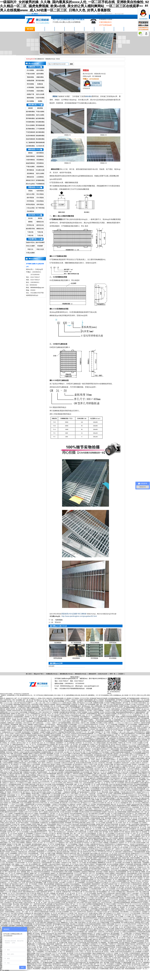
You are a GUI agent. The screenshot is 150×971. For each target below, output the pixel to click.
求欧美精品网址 (129, 855)
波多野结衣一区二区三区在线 (9, 833)
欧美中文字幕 (102, 707)
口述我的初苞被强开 (135, 953)
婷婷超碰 (101, 845)
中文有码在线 (135, 849)
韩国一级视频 (116, 716)
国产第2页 (73, 968)
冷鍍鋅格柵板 (40, 98)
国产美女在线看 (19, 746)
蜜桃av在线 (4, 807)
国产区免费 (89, 858)
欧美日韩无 (130, 784)
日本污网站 (99, 819)
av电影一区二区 (61, 720)
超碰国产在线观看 (45, 732)
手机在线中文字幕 (83, 795)
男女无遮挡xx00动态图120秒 (30, 821)
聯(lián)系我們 (108, 13)
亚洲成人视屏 (66, 859)
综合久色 (37, 928)
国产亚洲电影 (42, 905)
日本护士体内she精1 (73, 824)
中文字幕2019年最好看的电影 (25, 887)
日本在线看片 (72, 827)
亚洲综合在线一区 (31, 922)
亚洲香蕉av (21, 726)
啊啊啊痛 (25, 753)
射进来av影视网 (141, 842)
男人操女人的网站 (64, 746)
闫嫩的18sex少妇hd (67, 932)
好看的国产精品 (66, 892)
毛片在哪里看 (84, 867)
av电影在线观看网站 (19, 740)
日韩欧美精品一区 (82, 899)
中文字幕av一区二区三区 (125, 904)
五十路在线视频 (85, 895)
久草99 (139, 924)
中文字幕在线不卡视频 (23, 707)
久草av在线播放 (121, 939)
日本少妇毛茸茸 (59, 752)
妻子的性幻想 (4, 786)
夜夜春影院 (30, 709)
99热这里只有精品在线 (69, 853)
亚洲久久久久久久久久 (44, 783)
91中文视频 (91, 819)
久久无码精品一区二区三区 (64, 855)
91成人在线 (27, 948)
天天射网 (10, 747)
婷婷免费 (73, 841)
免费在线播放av (115, 709)
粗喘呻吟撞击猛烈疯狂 (133, 812)
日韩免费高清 (93, 727)
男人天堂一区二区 (35, 819)
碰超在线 (95, 939)
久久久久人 (138, 939)
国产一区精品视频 (55, 781)
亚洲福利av (13, 707)
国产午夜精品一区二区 (141, 755)
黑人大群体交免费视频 (6, 763)
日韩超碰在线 (20, 925)
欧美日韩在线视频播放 (126, 750)
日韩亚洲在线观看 (117, 786)
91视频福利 (91, 740)
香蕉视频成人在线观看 (12, 767)
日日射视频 (114, 733)
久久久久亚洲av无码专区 (57, 756)
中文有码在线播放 (56, 793)
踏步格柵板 (30, 101)
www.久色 (41, 809)
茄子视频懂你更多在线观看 (56, 822)
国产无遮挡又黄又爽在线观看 (29, 826)
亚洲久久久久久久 (127, 715)
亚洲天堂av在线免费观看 (132, 783)
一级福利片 (52, 775)
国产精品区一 (59, 792)
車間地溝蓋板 (30, 204)
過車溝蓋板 (40, 204)
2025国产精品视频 (115, 962)
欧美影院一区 (42, 786)
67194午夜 (37, 861)
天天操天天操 (125, 772)
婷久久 (32, 749)
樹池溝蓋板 (40, 201)
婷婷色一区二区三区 (110, 810)
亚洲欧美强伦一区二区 (139, 715)
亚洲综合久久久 (126, 744)
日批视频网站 (116, 750)
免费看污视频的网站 (57, 841)
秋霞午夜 (59, 892)
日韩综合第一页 (34, 818)
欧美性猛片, (65, 955)
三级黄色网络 (94, 909)
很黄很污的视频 (145, 723)
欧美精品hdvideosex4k (142, 707)
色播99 (40, 716)
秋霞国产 (96, 919)
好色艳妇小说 (79, 941)
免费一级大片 (36, 766)
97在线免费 (57, 763)
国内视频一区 (37, 839)
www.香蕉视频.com (29, 710)
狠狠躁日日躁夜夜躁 (100, 839)
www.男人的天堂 (56, 718)
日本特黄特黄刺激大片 (84, 775)
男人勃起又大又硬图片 (63, 700)
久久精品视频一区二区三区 (130, 779)
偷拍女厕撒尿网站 (60, 766)
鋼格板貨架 (30, 177)
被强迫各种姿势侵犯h (22, 781)
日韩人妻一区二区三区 (113, 803)
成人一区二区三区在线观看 (51, 729)
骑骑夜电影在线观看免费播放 (105, 721)
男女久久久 (11, 855)
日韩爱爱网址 (86, 944)
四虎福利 (8, 824)
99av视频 (93, 766)
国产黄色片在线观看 (84, 818)
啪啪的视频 (63, 729)
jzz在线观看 (107, 815)
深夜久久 (40, 773)
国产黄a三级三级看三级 (67, 789)
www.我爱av (46, 919)
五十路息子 (35, 759)
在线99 (75, 798)
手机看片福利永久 (143, 773)
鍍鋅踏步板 (40, 225)
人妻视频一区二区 (7, 898)
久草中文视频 (50, 770)
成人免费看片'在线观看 (79, 881)
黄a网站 (103, 747)
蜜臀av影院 (123, 749)
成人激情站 (62, 839)
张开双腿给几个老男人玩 (123, 700)
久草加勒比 (67, 841)
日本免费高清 (117, 763)
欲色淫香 (45, 833)
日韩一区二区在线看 (56, 706)
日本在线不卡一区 (81, 732)
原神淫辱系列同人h (139, 732)
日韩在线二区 (92, 721)
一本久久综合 (92, 890)
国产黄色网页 (10, 862)
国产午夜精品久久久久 (38, 835)
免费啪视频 (20, 787)
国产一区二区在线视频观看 (96, 730)
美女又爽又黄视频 (112, 743)
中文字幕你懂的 (111, 887)
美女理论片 (54, 732)
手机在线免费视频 (22, 801)
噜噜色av (123, 819)
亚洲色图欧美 (133, 829)
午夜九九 (105, 893)
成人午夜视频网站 (27, 885)
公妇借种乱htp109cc (101, 861)
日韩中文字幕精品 (32, 763)
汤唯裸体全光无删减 (57, 740)
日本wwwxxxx (73, 775)
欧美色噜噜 (74, 939)
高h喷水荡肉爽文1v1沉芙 (50, 958)
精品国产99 (102, 729)
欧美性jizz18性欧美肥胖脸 (84, 741)
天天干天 (55, 953)
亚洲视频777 (113, 798)
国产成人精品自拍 (116, 744)
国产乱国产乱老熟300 (81, 847)
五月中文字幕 (133, 847)
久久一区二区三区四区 (35, 942)
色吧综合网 (13, 870)
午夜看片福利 (128, 753)
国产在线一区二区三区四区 (130, 703)
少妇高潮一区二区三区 (77, 829)
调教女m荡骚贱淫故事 (98, 953)
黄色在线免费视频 (49, 884)
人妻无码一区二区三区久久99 (68, 709)
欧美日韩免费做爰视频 (50, 773)
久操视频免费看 (58, 741)
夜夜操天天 (77, 898)
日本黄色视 (31, 964)
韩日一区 (120, 776)
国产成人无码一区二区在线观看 (28, 767)
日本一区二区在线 (15, 721)
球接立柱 (30, 249)
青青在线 (11, 746)
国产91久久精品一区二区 (24, 743)
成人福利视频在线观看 (93, 962)
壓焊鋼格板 (30, 170)
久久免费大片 (86, 938)
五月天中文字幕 (84, 698)
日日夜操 (101, 724)
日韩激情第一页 (10, 845)
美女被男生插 (123, 826)
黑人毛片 (99, 890)
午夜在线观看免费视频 (135, 870)
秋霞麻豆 (100, 826)
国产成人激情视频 (47, 904)
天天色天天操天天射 (132, 721)
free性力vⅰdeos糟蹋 (31, 895)
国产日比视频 (82, 746)
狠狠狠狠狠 (28, 836)
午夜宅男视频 (24, 847)
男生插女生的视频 (30, 750)
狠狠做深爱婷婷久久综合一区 (15, 796)
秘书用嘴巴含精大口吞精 (68, 941)
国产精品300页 (130, 961)
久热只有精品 (23, 718)
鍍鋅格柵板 (40, 70)
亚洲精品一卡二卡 (44, 756)
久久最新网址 (118, 964)
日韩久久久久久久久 (46, 710)
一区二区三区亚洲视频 (89, 893)
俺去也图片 (101, 713)
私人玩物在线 (65, 813)
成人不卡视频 (119, 916)
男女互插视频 (126, 862)
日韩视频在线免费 (63, 801)
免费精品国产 (11, 723)
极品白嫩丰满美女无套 (19, 735)
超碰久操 (116, 747)
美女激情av (134, 738)
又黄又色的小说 (52, 700)
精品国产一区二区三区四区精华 (127, 865)
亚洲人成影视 (17, 821)
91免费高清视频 (143, 786)
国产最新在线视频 (65, 939)
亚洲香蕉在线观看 (130, 898)
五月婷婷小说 (116, 847)
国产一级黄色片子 (117, 849)
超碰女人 (41, 899)
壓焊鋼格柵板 (30, 118)
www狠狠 (66, 884)
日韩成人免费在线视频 (108, 924)
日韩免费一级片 (113, 821)
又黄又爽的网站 (133, 786)
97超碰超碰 (106, 781)
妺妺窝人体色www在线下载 (15, 710)
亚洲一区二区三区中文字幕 (122, 884)
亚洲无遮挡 (145, 752)
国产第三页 (69, 830)
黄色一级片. (14, 706)
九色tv (15, 703)
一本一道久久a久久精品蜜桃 (56, 772)
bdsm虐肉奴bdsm (97, 753)
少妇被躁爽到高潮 (19, 813)
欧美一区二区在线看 (31, 884)
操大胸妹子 (8, 865)
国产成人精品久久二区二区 (39, 700)
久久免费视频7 (56, 798)
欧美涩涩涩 (47, 915)
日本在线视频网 (100, 938)
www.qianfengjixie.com (91, 686)
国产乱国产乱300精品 (25, 807)
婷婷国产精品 (100, 824)
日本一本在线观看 (136, 916)
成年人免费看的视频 (96, 706)
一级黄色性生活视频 (97, 716)
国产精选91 (65, 718)
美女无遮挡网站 (131, 710)
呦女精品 (118, 784)
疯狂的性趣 (24, 727)
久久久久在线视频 (17, 759)
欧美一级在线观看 (106, 818)
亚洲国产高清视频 (16, 919)
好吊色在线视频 (93, 901)
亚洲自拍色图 (71, 958)
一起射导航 (142, 721)
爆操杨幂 (40, 735)
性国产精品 (117, 915)
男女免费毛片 (10, 850)
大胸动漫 (81, 844)
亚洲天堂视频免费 (139, 938)
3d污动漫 (63, 889)
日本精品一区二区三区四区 (125, 861)
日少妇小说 (3, 747)
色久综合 (94, 763)
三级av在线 (42, 776)
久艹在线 (26, 910)
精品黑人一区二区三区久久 (77, 858)
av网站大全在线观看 (68, 767)
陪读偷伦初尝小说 (133, 778)
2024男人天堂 (26, 919)
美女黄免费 (138, 935)
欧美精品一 (146, 902)
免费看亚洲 (110, 773)
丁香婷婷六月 (20, 750)
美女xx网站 (8, 815)
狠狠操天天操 (15, 921)
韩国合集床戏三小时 (132, 892)
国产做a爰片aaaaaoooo (29, 878)
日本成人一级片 (20, 912)
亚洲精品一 (8, 867)
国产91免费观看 (5, 724)
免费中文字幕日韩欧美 (74, 753)
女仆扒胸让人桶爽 (37, 856)
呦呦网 (143, 872)
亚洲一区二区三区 (114, 876)
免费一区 (46, 882)
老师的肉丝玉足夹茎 (111, 789)
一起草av (91, 878)
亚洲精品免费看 (17, 730)
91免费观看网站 (29, 925)
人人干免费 (65, 706)
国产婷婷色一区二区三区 (42, 749)
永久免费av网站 (35, 849)
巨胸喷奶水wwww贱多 (29, 772)
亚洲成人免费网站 (110, 873)
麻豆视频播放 (40, 865)
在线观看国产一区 (61, 743)
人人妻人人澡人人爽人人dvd (41, 703)
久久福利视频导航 (95, 787)
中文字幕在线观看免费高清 (110, 706)
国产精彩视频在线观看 (40, 830)
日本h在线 (92, 867)
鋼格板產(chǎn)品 (34, 149)
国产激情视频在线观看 (133, 698)
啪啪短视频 (17, 704)
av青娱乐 (99, 781)
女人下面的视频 (54, 876)
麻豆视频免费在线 (97, 709)
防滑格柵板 (30, 91)
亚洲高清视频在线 (92, 713)
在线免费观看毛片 (85, 716)
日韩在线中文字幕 (17, 792)
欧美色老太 (109, 938)
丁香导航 (69, 806)
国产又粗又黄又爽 (72, 889)
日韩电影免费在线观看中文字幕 (50, 709)
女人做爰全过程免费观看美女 (127, 733)
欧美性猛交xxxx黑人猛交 (76, 718)
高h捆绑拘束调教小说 (70, 741)
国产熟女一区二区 (24, 749)
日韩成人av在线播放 (123, 905)
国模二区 (106, 704)
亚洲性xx (79, 968)
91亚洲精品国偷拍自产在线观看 (117, 698)
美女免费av (99, 723)
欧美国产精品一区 (140, 713)
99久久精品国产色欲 (93, 729)
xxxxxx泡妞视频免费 (25, 766)
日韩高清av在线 (32, 907)
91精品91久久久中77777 (118, 795)
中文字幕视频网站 (23, 816)
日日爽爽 (71, 856)
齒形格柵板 (40, 73)
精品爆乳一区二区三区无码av (128, 907)
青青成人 (71, 779)
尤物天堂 (83, 723)
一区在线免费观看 (34, 822)
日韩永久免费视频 (98, 710)
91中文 (144, 867)
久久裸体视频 (49, 810)
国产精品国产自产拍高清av (82, 842)
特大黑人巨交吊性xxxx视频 (107, 712)
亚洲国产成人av (33, 727)
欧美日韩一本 (45, 795)
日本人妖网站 (132, 901)
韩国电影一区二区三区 (31, 716)
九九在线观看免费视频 (139, 753)
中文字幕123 (73, 713)
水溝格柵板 (30, 87)
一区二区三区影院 (46, 707)
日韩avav (61, 799)
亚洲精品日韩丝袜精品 (20, 763)
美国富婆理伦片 (96, 884)
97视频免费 (143, 772)
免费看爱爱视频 (69, 847)
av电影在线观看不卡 (50, 890)
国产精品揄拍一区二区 (123, 835)
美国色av (126, 786)
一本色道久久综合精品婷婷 (111, 710)
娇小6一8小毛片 (101, 726)
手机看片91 (33, 773)
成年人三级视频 (65, 758)
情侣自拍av (134, 735)
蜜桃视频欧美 (7, 759)
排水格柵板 (30, 70)
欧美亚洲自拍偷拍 (105, 776)
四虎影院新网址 (67, 967)
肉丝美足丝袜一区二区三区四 (34, 701)
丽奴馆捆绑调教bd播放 (29, 758)
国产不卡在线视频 (143, 706)
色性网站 (125, 766)
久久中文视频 (20, 804)
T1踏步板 (40, 235)
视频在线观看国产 (141, 712)
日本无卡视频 (120, 889)
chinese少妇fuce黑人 (107, 902)
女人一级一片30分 (29, 746)
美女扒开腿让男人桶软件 (91, 796)
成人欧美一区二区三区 (60, 753)
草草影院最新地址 (142, 729)
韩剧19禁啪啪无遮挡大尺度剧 (31, 892)
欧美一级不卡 (39, 812)
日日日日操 (43, 815)
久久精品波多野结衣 (13, 779)
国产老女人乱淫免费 (11, 915)
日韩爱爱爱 (61, 847)
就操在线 (103, 773)
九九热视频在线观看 (142, 901)
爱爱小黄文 (127, 735)
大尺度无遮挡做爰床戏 (57, 872)
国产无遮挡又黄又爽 (104, 744)
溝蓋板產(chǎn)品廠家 (69, 614)
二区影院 (41, 853)
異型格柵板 (30, 84)
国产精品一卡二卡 (45, 769)
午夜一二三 (119, 936)
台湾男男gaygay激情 (109, 945)
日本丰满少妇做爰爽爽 (31, 786)
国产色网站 (124, 778)
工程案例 (109, 29)
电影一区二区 (78, 784)
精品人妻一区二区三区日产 (67, 769)
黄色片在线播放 (91, 746)
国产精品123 (64, 779)
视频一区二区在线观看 (24, 844)
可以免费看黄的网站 (18, 865)
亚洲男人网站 (27, 755)
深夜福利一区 (122, 730)
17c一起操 (108, 720)
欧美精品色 (14, 852)
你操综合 (139, 927)
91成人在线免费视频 (26, 803)
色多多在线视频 (31, 953)
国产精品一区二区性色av (134, 881)
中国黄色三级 (122, 743)
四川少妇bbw (135, 798)
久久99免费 (9, 813)
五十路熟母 (49, 761)
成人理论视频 (37, 829)
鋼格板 (30, 153)
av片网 (23, 721)
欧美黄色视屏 (26, 732)
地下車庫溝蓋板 (76, 642)
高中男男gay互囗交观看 (123, 738)
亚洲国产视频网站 (26, 793)
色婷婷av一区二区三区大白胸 (127, 842)
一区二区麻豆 (16, 905)
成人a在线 (64, 781)
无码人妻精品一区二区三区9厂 (79, 793)
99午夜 (33, 792)
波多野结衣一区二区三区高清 (84, 743)
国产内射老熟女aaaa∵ (60, 832)
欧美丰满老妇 (76, 723)
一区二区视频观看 (38, 890)
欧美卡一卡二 (30, 830)
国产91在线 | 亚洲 (102, 881)
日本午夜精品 (66, 826)
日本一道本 (144, 812)
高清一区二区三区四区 (12, 766)
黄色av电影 (16, 904)
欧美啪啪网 (68, 822)
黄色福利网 (86, 853)
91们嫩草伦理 (92, 778)
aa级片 (114, 896)
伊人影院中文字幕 (31, 741)
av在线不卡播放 (36, 795)
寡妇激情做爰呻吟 (96, 790)
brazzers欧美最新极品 (76, 813)
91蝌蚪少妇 (32, 816)
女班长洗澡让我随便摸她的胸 (109, 961)
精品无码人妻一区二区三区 (39, 807)
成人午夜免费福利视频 (40, 721)
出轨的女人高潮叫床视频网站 (23, 733)
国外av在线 (143, 849)
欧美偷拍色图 (79, 796)
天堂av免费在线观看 (82, 869)
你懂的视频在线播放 (121, 769)
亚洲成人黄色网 (113, 878)
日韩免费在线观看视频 (26, 875)
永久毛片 (85, 813)
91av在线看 (48, 784)
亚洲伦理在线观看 (12, 810)
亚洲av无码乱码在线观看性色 (99, 779)
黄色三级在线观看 (119, 955)
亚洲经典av (114, 776)
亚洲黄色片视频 (108, 764)
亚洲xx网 (99, 893)
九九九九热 (17, 924)
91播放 (132, 796)
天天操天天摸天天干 (142, 965)
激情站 (111, 968)
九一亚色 (43, 849)
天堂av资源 (73, 852)
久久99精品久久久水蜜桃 (24, 783)
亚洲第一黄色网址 (111, 732)
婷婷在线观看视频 (106, 895)
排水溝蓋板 (40, 197)
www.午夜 (112, 784)
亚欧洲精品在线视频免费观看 (59, 821)
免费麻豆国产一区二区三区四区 (93, 829)
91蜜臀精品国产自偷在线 (134, 869)
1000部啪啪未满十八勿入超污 (38, 713)
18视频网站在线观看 (73, 729)
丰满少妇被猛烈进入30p (103, 795)
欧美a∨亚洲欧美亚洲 (56, 967)
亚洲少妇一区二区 (28, 720)
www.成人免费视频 (17, 879)
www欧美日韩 (75, 733)
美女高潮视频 (47, 804)
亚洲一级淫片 (42, 763)
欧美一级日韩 (138, 956)
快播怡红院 (58, 730)
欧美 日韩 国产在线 (130, 787)
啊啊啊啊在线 (135, 806)
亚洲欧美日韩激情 (121, 726)
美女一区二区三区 (31, 744)
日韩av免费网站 (111, 740)
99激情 (62, 707)
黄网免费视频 (74, 706)
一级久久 (50, 832)
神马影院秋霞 (49, 865)
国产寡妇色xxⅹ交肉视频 (92, 776)
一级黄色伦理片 (70, 845)
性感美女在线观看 (39, 724)
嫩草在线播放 (116, 767)
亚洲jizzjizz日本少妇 (42, 775)
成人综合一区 (49, 901)
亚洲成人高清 (9, 735)
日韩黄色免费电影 (95, 818)
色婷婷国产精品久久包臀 (142, 922)
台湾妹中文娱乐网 (24, 752)
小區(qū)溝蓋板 (94, 642)
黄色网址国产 (57, 710)
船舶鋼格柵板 (40, 135)
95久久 (56, 761)
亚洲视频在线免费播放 (135, 930)
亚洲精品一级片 (36, 841)
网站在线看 (105, 792)
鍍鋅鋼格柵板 (30, 111)
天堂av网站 (62, 882)
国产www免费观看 (5, 769)
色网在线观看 (117, 793)
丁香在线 (122, 792)
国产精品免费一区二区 (89, 784)
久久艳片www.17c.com (6, 924)
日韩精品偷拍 (51, 815)
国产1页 (16, 749)
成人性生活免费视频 (113, 864)
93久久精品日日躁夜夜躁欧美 (47, 759)
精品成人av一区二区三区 (45, 767)
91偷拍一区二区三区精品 (110, 775)
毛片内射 (125, 856)
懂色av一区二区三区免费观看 (69, 844)
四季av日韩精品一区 (92, 806)
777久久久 (81, 724)
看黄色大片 (13, 783)
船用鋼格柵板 (30, 129)
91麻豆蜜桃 (64, 727)
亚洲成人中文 (7, 909)
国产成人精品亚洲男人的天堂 (50, 870)
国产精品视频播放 (92, 862)
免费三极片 (97, 773)
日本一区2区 (137, 727)
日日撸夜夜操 (91, 935)
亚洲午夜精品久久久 (116, 919)
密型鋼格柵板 (40, 122)
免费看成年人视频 (97, 775)
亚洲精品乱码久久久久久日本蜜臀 (11, 732)
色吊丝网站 (12, 786)
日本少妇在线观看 (136, 752)
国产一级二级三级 (42, 855)
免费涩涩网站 (97, 905)
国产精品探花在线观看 (17, 729)
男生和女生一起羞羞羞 (77, 749)
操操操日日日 (10, 698)
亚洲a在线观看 (69, 784)
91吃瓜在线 (48, 953)
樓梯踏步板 (40, 222)
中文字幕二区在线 (131, 743)
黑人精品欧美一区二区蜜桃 (18, 764)
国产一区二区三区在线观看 (124, 810)
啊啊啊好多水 (65, 922)
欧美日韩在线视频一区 (60, 701)
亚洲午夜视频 (127, 964)
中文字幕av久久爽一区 (78, 892)
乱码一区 (43, 743)
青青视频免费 (14, 724)
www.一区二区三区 (53, 713)
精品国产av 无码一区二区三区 (14, 799)
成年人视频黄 (86, 790)
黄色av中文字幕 (66, 710)
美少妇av (55, 959)
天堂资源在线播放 (27, 747)
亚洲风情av (88, 709)
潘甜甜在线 (109, 839)
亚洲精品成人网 (28, 913)
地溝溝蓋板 (40, 191)
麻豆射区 (117, 721)
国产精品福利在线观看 (113, 799)
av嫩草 (90, 939)
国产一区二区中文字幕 (54, 932)
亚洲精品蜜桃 (115, 741)
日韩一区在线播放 (17, 700)
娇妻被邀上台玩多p (99, 965)
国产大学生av (56, 806)
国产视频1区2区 (135, 700)
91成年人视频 (73, 922)
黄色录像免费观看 (110, 700)
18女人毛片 (36, 842)
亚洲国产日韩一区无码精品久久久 (107, 727)
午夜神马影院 (75, 721)
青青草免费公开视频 (37, 704)
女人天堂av (26, 713)
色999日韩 (86, 852)
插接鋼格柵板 (30, 115)
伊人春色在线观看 (47, 909)
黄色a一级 (30, 872)
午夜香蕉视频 (121, 944)
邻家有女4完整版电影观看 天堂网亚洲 (66, 704)
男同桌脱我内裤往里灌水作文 (54, 905)
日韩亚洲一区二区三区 (111, 730)
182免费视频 (76, 887)
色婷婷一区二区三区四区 (29, 945)
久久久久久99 (95, 735)
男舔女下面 (49, 836)
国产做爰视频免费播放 (64, 723)
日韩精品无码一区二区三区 (45, 889)
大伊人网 (106, 821)
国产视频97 (142, 861)
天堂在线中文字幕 (124, 736)
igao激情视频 (116, 756)
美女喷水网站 (36, 706)
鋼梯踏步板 (40, 228)
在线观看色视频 (59, 849)
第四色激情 (43, 753)
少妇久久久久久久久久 (112, 899)
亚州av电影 (99, 872)
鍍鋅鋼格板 (40, 153)
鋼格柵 (30, 108)
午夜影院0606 (79, 958)
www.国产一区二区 (141, 968)
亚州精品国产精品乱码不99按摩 (99, 698)
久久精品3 (76, 830)
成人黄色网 (70, 953)
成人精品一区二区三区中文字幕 (16, 701)
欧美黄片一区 (41, 741)
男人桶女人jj (19, 713)
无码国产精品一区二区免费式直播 (37, 736)
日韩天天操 (40, 778)
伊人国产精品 (120, 887)
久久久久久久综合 (14, 712)
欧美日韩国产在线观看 (104, 796)
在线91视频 (85, 816)
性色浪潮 (136, 861)
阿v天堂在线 (51, 721)
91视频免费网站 (35, 707)
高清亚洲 (35, 918)
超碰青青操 (36, 815)
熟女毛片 (109, 756)
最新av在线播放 (115, 749)
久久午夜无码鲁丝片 (122, 746)
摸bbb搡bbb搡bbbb (67, 865)
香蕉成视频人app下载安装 (32, 796)
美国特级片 (88, 749)
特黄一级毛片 (25, 761)
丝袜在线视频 (23, 712)
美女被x (128, 824)
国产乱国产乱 (118, 845)
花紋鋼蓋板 (30, 211)
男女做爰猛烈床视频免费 (86, 733)
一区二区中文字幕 (61, 835)
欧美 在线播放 (73, 726)
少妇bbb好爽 (145, 767)
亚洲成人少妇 (94, 744)
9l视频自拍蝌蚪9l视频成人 (22, 806)
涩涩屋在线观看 (88, 700)
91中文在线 (114, 870)
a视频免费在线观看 (33, 801)
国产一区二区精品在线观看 (134, 726)
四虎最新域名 (100, 855)
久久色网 (23, 922)
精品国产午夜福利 (56, 764)
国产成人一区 (119, 735)
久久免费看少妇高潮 (26, 918)
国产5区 (37, 790)
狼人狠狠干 (9, 835)
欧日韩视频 (32, 761)
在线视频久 (91, 847)
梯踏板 (40, 218)
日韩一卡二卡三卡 (126, 756)
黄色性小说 (98, 936)
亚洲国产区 (40, 893)
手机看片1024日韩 (61, 778)
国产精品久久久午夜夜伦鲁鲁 (98, 736)
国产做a (96, 928)
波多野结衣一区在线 (136, 759)
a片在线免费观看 (20, 798)
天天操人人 (57, 938)
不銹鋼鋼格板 (40, 184)
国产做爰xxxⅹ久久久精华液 (66, 913)
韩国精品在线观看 (141, 710)
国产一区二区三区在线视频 (21, 832)
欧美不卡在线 (94, 764)
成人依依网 (35, 850)
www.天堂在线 (137, 841)
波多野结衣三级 (36, 738)
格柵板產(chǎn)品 (34, 67)
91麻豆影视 (32, 784)
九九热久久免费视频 (93, 712)
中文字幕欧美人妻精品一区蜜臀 (66, 819)
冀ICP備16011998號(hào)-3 (98, 678)
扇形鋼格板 (30, 173)
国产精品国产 (10, 839)
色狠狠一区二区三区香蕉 (121, 953)
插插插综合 (62, 842)
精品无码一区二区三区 (100, 769)
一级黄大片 (54, 723)
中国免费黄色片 (89, 767)
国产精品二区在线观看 (123, 798)
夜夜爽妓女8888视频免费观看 (128, 716)
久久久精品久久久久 (127, 723)
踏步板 (30, 218)
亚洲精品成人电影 (121, 896)
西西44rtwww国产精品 (84, 735)
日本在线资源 (140, 704)
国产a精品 (123, 710)
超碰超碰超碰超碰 (138, 889)
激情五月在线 (121, 950)
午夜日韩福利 (74, 861)
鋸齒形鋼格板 (30, 163)
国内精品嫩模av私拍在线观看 (138, 845)
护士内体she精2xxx (74, 821)
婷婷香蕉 (68, 736)
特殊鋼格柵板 (30, 122)
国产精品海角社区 (78, 764)
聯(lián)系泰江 (119, 29)
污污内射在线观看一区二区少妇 (23, 715)
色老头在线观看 (123, 747)
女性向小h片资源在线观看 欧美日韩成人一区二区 (50, 816)
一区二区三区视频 (100, 822)
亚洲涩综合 (97, 887)
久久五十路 (8, 892)
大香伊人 (140, 879)
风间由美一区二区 (100, 732)
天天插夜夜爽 (123, 741)
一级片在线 (126, 845)
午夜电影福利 (126, 958)
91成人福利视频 (142, 795)
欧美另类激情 (113, 816)
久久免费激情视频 (41, 944)
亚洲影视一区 (72, 928)
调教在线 (2, 709)
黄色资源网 (91, 936)
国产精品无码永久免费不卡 (25, 703)
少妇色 (85, 778)
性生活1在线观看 (84, 758)
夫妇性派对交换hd (41, 746)
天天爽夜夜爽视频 (126, 962)
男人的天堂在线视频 (131, 724)
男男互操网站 (80, 845)
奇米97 (63, 910)
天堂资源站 (109, 747)
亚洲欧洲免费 (4, 804)
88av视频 (53, 716)
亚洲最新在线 (44, 822)
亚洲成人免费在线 (108, 723)
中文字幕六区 (52, 833)
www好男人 (50, 852)
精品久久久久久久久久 (141, 855)
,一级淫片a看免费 (99, 720)
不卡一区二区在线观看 (108, 889)
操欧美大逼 (53, 861)
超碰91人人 (34, 698)
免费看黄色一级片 (24, 867)
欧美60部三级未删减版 (81, 730)
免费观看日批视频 (98, 703)
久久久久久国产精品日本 (81, 873)
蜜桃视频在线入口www (53, 922)
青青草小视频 (36, 824)
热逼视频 (56, 712)
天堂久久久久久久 (88, 919)
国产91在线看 (18, 753)
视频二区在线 (23, 724)
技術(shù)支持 (89, 29)
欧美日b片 (145, 763)
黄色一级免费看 (91, 723)
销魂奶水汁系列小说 (118, 818)
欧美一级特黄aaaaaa (84, 706)
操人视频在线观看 (136, 862)
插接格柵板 (40, 91)
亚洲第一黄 (3, 756)
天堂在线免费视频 (138, 801)
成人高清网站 (135, 720)
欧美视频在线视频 (23, 756)
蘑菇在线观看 (50, 944)
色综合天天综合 (22, 853)
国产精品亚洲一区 (5, 764)
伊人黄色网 (67, 698)
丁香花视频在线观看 (139, 852)
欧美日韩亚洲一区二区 (76, 947)
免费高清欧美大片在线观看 (54, 733)
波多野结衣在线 (57, 767)
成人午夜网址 (143, 822)
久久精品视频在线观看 (95, 889)
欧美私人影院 (62, 783)
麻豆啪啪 (14, 736)
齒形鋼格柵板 (40, 118)
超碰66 (81, 700)
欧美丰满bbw (142, 703)
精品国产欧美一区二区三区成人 (42, 930)
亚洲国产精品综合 (124, 706)
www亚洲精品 (136, 824)
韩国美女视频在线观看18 (95, 838)
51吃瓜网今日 (130, 813)
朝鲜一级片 (99, 704)
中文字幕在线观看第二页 (52, 951)
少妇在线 (76, 961)
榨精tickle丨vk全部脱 (76, 804)
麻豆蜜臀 (138, 749)
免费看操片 (29, 842)
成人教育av (95, 925)
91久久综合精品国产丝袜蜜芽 (98, 812)
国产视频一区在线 (108, 832)
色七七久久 (118, 924)
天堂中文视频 (84, 961)
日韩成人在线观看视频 (24, 738)
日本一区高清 (112, 892)
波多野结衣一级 (121, 875)
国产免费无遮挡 (93, 813)
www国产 (2, 824)
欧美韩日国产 (126, 763)
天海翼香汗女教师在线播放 (137, 758)
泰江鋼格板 (82, 614)
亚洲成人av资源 (81, 827)
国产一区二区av (98, 964)
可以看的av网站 (116, 958)
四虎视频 (47, 778)
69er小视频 (10, 753)
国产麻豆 (89, 710)
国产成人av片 (55, 707)
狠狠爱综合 (60, 818)
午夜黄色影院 (9, 910)
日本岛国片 (110, 925)
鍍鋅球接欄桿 (40, 242)
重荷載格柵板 (40, 80)
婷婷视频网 (50, 753)
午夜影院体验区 (124, 890)
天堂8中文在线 (128, 839)
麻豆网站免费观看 (101, 935)
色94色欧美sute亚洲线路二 (38, 770)
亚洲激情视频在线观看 (131, 838)
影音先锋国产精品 (32, 809)
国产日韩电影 (62, 958)
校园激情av (43, 827)
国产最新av (117, 764)
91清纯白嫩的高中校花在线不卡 (101, 749)
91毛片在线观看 (142, 818)
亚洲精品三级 (75, 761)
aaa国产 (108, 850)
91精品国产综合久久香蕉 (47, 730)
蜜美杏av (105, 838)
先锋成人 (100, 930)
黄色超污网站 (36, 793)
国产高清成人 (106, 869)
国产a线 (80, 852)
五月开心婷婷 (7, 726)
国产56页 (35, 715)
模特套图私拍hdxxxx (62, 759)
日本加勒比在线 (45, 764)
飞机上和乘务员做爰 (140, 813)
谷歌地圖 (89, 688)
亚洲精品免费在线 (50, 835)
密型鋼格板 (40, 163)
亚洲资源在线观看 (121, 947)
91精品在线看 (125, 799)
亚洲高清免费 (114, 824)
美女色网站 (67, 927)
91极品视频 (59, 809)
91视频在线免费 (111, 835)
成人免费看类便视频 (129, 707)
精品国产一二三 (16, 727)
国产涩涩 (122, 876)
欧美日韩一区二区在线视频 (141, 796)
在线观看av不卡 (22, 736)
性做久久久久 (129, 921)
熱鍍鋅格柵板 (40, 87)
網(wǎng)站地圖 (119, 13)
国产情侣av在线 (64, 947)
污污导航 (111, 779)
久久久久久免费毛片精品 (139, 744)
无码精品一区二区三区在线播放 (121, 701)
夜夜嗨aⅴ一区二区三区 (64, 790)
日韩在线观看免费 (124, 755)
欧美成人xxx (50, 792)
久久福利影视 (80, 924)
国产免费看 (70, 898)
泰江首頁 (30, 29)
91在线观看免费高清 (17, 755)
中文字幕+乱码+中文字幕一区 (33, 789)
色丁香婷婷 (8, 792)
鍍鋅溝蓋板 (30, 197)
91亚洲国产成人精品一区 (57, 738)
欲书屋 (102, 789)
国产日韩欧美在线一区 (25, 815)
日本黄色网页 (56, 789)
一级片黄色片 (80, 701)
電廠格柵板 (30, 77)
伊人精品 (63, 881)
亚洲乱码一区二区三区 (12, 718)
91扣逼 (97, 770)
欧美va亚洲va (28, 938)
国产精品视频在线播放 (101, 816)
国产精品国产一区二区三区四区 (81, 736)
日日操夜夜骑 (40, 878)
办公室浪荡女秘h (108, 753)
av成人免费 (30, 838)
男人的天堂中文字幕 (117, 850)
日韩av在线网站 (89, 720)
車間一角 (99, 29)
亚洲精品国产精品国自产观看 (96, 899)
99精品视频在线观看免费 (47, 766)
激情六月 (139, 763)
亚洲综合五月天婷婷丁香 (68, 763)
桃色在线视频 (74, 746)
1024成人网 (142, 895)
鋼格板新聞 (79, 29)
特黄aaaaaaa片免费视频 (93, 836)
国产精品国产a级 (64, 713)
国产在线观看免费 (76, 885)
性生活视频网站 (88, 773)
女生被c (133, 704)
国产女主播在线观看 (113, 912)
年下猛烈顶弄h (82, 713)
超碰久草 (2, 698)
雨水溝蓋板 (40, 194)
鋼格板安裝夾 (30, 180)
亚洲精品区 (3, 882)
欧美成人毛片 (29, 726)
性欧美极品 (127, 850)
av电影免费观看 (58, 927)
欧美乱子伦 (9, 836)
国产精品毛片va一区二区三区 (126, 713)
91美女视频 (37, 709)
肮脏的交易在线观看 (54, 796)
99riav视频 (109, 763)
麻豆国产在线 (35, 743)
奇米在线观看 (36, 764)
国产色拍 (107, 824)
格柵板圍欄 (30, 80)
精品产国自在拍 (5, 875)
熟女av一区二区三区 (48, 844)
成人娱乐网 (122, 824)
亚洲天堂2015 (38, 904)
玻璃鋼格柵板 (40, 180)
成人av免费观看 (33, 864)
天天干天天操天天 (52, 801)
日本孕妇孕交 (7, 700)
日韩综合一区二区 (96, 792)
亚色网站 (32, 790)
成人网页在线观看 (70, 756)
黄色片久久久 (118, 779)
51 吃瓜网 (57, 779)
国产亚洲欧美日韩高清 (127, 922)
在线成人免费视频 (114, 792)
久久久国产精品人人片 (140, 793)
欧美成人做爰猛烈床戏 (105, 806)
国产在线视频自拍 (84, 744)
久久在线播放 (62, 959)
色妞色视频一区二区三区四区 (66, 750)
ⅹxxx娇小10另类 (89, 770)
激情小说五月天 (29, 813)
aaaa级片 (133, 763)
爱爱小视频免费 (59, 770)
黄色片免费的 (26, 845)
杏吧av (36, 899)
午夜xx (69, 915)
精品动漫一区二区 (80, 750)
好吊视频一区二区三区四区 (128, 767)
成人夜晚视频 (71, 743)
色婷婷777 (130, 730)
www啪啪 (139, 743)
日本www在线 (126, 849)
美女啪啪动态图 (9, 907)
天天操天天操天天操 (133, 775)
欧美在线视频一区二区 (13, 795)
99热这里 (8, 858)
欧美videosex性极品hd (121, 930)
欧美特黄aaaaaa (94, 849)
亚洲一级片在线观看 (51, 885)
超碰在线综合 (144, 720)
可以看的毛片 (50, 849)
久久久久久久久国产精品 (128, 918)
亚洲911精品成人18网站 (69, 703)
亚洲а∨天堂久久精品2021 (45, 698)
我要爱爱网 (59, 853)
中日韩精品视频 (72, 724)
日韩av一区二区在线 (85, 951)
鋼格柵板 (40, 108)
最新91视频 (114, 865)
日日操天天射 (39, 729)
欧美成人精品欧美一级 (22, 819)
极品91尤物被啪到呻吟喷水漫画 (101, 741)
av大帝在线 (38, 804)
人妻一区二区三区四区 (117, 718)
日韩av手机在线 (28, 902)
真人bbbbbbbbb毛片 (132, 795)
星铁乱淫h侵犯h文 (124, 759)
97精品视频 (131, 749)
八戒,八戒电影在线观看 (108, 715)
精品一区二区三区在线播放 (107, 833)
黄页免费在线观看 (27, 839)
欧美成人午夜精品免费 (81, 815)
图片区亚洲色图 (44, 706)
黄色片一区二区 (122, 775)
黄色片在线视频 (120, 841)
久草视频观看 (95, 718)
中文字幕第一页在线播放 (41, 869)
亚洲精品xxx (47, 921)
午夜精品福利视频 (12, 756)
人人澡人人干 (46, 716)
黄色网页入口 (55, 829)
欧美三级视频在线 (128, 941)
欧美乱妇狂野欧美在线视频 (83, 763)
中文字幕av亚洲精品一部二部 (31, 730)
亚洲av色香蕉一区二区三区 (74, 778)
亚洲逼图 (57, 844)
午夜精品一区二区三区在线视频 (11, 922)
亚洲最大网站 (14, 869)
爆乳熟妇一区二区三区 (51, 913)
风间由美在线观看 (12, 861)
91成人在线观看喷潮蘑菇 (119, 881)
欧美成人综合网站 (144, 806)
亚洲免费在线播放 (43, 895)
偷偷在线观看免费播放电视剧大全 (125, 712)
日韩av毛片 (130, 938)
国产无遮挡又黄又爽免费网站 (44, 858)
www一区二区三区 (138, 833)
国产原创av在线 (45, 790)
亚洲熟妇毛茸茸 (119, 928)
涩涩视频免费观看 (63, 726)
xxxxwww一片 (49, 747)
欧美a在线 (33, 855)
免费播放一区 (45, 861)
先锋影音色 (34, 889)
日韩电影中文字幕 (66, 862)
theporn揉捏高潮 (72, 901)
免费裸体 (122, 864)
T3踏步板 (40, 232)
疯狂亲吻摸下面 (40, 750)
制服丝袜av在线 (23, 852)
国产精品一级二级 (48, 701)
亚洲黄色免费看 (88, 755)
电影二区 (79, 853)
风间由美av (3, 753)
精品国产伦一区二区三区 (8, 798)
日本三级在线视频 (78, 786)
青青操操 (139, 787)
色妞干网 (10, 832)
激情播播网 (47, 735)
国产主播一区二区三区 (58, 787)
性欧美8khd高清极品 (69, 809)
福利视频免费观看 (89, 941)
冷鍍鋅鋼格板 (30, 160)
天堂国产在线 (129, 955)
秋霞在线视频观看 (121, 872)
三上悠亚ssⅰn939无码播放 (136, 830)
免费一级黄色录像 (111, 738)
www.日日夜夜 (38, 779)
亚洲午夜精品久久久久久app (69, 899)
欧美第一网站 (83, 861)
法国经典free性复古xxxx (97, 844)
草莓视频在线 (55, 915)
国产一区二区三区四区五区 (22, 698)
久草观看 (105, 872)
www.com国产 (95, 875)
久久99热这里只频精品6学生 (117, 910)
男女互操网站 (88, 809)
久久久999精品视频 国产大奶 (77, 916)
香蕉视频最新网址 (19, 716)
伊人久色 (97, 879)
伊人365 (89, 922)
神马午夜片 (87, 947)
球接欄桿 (40, 246)
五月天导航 (27, 879)
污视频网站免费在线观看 (115, 827)
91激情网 (106, 778)
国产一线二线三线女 (114, 819)
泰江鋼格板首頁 (39, 59)
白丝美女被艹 (93, 793)
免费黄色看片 (145, 803)
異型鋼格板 (40, 160)
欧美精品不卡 (77, 816)
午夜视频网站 (29, 721)
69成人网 (58, 827)
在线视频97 (47, 806)
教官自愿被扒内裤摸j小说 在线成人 (94, 701)
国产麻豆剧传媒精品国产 (102, 878)
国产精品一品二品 (100, 783)
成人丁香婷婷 (52, 895)
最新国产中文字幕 (119, 832)
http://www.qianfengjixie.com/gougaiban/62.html (79, 616)
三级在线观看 (46, 945)
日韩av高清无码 (93, 826)
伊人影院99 (120, 816)
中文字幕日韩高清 (50, 724)
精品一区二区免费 (69, 815)
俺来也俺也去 (107, 716)
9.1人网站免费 (60, 815)
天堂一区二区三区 (131, 878)
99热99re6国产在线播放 (59, 930)
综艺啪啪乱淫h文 (69, 799)
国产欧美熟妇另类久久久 (125, 807)
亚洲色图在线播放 (32, 735)
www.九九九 (7, 913)
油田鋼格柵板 (30, 146)
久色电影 (112, 752)
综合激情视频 (38, 726)
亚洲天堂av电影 (53, 882)
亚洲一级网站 (113, 790)
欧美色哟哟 (49, 924)
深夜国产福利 (126, 858)
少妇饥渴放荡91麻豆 (89, 783)
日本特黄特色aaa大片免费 (135, 741)
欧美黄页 (30, 898)
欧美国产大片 (29, 740)
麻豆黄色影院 (128, 889)
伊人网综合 (81, 704)
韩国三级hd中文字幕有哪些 (65, 895)
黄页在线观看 (55, 919)
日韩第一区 (12, 758)
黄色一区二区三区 (48, 779)
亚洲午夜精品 (82, 922)
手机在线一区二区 (95, 758)
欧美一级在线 (70, 842)
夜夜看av (120, 859)
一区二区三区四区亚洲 (136, 958)
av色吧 (98, 784)
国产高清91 (14, 769)
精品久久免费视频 (8, 749)
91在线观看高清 (105, 870)
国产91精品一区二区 (55, 910)
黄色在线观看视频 (34, 827)
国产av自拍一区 (22, 915)
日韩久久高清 (66, 733)
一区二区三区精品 (12, 882)
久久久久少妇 (107, 709)
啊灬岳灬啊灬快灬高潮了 (136, 856)
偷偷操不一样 (19, 855)
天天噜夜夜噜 (75, 716)
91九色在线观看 (85, 772)
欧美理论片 (137, 723)
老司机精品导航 (136, 964)
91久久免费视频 (18, 835)
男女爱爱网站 (37, 968)
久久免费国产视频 (82, 838)
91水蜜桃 (111, 928)
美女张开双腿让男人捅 (62, 890)
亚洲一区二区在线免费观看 (72, 707)
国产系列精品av (92, 948)
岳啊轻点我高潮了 (143, 885)
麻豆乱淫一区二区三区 (63, 861)
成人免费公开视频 (21, 709)
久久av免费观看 (132, 773)
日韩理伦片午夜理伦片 (70, 735)
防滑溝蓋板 (30, 201)
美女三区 (123, 721)
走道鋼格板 (40, 177)
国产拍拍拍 (88, 902)
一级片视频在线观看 (34, 718)
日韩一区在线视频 (63, 896)
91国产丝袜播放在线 (119, 813)
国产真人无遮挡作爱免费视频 (75, 720)
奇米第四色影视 (60, 776)
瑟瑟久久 (94, 707)
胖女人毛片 (85, 799)
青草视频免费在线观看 (100, 755)
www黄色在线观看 (39, 875)
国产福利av (115, 796)
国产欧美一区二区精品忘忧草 (108, 807)
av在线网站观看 (140, 733)
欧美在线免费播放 (36, 752)
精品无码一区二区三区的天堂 (114, 707)
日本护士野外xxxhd (79, 921)
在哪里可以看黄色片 (105, 896)
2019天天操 (13, 787)
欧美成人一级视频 (11, 720)
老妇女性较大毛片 (47, 712)
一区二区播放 (91, 732)
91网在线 (16, 752)
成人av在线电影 (41, 761)
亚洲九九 (119, 766)
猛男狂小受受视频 (142, 740)
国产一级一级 (27, 700)
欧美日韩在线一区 (84, 781)
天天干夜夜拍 (75, 698)
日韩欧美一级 (44, 819)
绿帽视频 (30, 724)
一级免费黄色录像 (29, 804)
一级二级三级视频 (114, 885)
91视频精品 (121, 724)
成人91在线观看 (142, 829)
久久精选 (86, 844)
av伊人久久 (92, 873)
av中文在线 (12, 896)
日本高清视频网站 (75, 884)
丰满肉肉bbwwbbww (122, 844)
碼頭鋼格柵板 (40, 139)
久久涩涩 (90, 907)
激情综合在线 (70, 875)
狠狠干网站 (83, 729)
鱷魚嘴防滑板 (30, 228)
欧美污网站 (91, 850)
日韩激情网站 (81, 882)
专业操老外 (139, 809)
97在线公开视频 (35, 769)
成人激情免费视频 (31, 775)
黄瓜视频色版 (49, 741)
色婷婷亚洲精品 (4, 826)
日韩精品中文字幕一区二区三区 (108, 770)
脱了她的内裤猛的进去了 (108, 758)
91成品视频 (108, 701)
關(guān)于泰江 (39, 674)
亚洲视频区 (43, 801)
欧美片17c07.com (30, 812)
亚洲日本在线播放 (91, 967)
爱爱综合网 (111, 893)
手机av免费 (133, 706)
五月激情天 (144, 727)
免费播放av (87, 718)
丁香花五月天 (75, 700)
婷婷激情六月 (4, 918)
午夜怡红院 (47, 787)
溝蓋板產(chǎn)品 (50, 59)
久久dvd (37, 710)
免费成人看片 (15, 770)
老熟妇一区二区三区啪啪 (103, 759)
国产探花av (145, 881)
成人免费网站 (54, 749)
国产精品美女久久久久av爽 (85, 703)
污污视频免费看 (140, 821)
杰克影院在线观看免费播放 (105, 918)
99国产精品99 (6, 706)
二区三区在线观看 (32, 810)
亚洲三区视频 (68, 872)
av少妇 (58, 850)
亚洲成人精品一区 (91, 726)
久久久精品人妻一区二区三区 (103, 767)
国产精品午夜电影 (23, 822)
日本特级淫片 (8, 902)
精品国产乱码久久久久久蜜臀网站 (70, 956)
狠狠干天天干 (66, 793)
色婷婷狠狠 (74, 710)
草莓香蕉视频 (40, 798)
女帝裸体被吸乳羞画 (102, 746)
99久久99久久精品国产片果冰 (55, 715)
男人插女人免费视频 (50, 893)
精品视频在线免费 (50, 907)
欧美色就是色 (127, 827)
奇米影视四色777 (42, 852)
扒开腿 (139, 873)
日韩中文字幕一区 (15, 826)
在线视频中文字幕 (24, 921)
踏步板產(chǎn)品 (34, 215)
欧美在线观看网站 (131, 740)
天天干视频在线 (50, 743)
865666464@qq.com (37, 287)
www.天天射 (117, 918)
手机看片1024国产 (37, 965)
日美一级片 (81, 833)
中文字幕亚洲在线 (115, 778)
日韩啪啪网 (99, 778)
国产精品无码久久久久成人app (81, 766)
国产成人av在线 (52, 720)
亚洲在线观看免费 (47, 862)
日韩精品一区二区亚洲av (9, 743)
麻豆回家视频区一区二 (26, 904)
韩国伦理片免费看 (78, 773)
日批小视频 (19, 758)
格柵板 (40, 101)
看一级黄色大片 (4, 783)
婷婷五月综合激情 (126, 764)
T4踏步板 (30, 235)
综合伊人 (92, 938)
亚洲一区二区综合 (106, 750)
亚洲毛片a (54, 726)
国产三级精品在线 (38, 723)
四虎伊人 (14, 726)
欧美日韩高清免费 (92, 942)
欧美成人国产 (57, 881)
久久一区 (45, 942)
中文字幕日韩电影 (104, 752)
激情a (110, 881)
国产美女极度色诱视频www (109, 809)
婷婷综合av (50, 763)
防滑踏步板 (30, 225)
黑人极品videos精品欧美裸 (14, 773)
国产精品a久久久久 (86, 803)
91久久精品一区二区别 (40, 898)
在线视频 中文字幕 (46, 968)
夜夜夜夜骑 (80, 709)
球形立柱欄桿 (30, 246)
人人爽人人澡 (46, 726)
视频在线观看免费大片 (18, 744)
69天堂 (127, 887)
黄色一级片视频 (104, 962)
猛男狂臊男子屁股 (101, 740)
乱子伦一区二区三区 (90, 786)
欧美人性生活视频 (114, 890)
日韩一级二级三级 (55, 950)
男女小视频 (41, 810)
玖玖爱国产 (127, 704)
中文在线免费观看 (65, 755)
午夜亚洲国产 (104, 910)
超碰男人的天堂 (10, 709)
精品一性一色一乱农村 (124, 770)
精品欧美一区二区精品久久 (52, 899)
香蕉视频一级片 (4, 787)
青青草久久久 (9, 740)
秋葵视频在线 (55, 769)
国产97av (132, 755)
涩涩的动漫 (92, 795)
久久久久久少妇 (8, 703)
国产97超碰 (47, 798)
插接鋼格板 (40, 166)
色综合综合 (9, 752)
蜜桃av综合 (60, 773)
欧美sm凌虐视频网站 (143, 746)
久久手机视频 (27, 965)
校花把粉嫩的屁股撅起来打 (46, 727)
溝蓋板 (30, 191)
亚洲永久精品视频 (56, 921)
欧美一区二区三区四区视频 (104, 786)
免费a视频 (64, 938)
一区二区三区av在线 (14, 918)
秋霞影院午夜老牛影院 (24, 706)
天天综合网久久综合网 (120, 773)
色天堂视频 (25, 784)
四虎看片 (134, 764)
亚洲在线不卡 (32, 847)
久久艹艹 (118, 715)
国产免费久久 (68, 773)
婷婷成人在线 (90, 822)
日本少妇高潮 (71, 701)
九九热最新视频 (116, 720)
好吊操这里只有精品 (18, 778)
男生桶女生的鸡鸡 (118, 704)
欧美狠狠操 (35, 776)
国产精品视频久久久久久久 (10, 738)
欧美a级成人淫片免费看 (72, 812)
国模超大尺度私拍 (34, 753)
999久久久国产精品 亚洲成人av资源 (23, 916)
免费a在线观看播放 (23, 818)
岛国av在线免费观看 (40, 916)
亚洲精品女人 (75, 758)
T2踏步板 (30, 232)
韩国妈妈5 (93, 781)
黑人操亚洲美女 (112, 861)
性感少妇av (111, 812)
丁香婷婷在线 (139, 905)
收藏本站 (99, 13)
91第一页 (104, 827)
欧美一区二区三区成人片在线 (69, 795)
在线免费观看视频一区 (57, 735)
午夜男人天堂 (78, 783)
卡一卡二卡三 (138, 750)
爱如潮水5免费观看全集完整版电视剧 (95, 835)
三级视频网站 (97, 715)
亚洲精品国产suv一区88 (35, 712)
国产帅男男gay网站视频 (79, 822)
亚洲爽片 (81, 755)
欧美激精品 (19, 723)
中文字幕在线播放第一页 (92, 833)
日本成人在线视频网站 (11, 853)
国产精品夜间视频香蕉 (110, 859)
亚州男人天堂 (96, 922)
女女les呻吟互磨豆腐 (23, 790)
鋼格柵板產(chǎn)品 (35, 105)
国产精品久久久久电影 (87, 898)
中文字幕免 (62, 736)
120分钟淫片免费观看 (64, 761)
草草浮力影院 (81, 726)
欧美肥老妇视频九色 (104, 909)
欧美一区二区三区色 (97, 798)
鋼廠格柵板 (40, 77)
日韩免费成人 (45, 738)
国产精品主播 (42, 715)
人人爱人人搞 (78, 779)
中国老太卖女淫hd (71, 936)
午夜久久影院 (70, 776)
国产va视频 (43, 720)
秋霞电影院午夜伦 (45, 718)
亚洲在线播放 (61, 716)
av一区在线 (64, 916)
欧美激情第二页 (100, 801)
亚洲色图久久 (82, 710)
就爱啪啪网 (18, 839)
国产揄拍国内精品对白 (83, 792)
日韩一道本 (77, 913)
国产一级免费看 (51, 776)
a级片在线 (105, 890)
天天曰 (138, 896)
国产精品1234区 (72, 727)
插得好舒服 (4, 855)
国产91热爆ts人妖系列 (71, 849)
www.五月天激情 (51, 786)
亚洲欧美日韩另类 (25, 704)
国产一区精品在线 (99, 932)
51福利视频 (141, 764)
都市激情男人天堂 (72, 832)
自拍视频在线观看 (61, 838)
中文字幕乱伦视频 (103, 885)
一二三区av (47, 723)
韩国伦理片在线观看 (66, 798)
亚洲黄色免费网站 (10, 912)
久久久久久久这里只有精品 (63, 721)
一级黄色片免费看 (53, 736)
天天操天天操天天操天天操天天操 (15, 895)
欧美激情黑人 (38, 959)
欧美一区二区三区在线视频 (131, 822)
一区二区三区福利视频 (111, 724)
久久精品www (38, 833)
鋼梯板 (30, 222)
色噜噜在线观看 (57, 836)
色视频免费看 (52, 855)
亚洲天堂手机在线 (104, 858)
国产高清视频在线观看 (38, 836)
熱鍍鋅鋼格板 (30, 156)
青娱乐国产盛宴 (18, 772)
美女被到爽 (41, 907)
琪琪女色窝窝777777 (30, 778)
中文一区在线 (36, 799)
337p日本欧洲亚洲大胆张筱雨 (42, 740)
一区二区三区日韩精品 (122, 758)
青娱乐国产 (146, 928)
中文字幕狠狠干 (35, 732)
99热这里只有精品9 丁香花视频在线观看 (95, 864)
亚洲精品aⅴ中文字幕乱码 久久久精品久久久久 (107, 882)
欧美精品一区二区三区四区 (43, 859)
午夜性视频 (129, 876)
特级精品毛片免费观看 (70, 792)
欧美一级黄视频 (21, 872)
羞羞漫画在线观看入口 (97, 859)
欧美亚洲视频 (76, 787)
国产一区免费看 (79, 789)
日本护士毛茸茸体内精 (80, 942)
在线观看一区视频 (64, 807)
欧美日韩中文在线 (11, 790)
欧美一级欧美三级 (110, 766)
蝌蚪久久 (81, 810)
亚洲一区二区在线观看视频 (93, 841)
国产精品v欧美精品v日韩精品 (17, 841)
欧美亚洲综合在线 (39, 887)
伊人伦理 (67, 749)
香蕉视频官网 (142, 716)
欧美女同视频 (85, 910)
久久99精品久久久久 (56, 703)
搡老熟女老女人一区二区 (105, 927)
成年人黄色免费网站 (92, 930)
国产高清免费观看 (90, 704)
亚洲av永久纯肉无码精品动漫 (73, 715)
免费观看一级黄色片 (52, 746)
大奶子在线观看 (113, 838)
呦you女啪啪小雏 (95, 853)
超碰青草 (28, 841)
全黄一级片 (29, 961)
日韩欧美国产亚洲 (136, 948)
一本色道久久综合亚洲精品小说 (60, 804)
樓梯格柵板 (30, 98)
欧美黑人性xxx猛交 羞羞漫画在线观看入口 (76, 740)
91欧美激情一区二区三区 (139, 807)
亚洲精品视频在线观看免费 (123, 752)
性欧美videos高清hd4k (101, 830)
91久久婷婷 (82, 904)
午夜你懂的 (30, 967)
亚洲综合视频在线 (134, 772)
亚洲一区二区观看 (20, 775)
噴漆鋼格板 (40, 156)
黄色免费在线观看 (58, 698)
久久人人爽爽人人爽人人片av (102, 733)
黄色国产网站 (87, 955)
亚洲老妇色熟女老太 (82, 819)
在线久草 (10, 730)
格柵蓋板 (40, 84)
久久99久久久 (110, 953)
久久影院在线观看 (13, 807)
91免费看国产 (52, 826)
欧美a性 (98, 747)
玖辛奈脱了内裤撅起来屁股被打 (113, 703)
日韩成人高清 (27, 835)
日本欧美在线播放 (79, 776)
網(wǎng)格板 (30, 184)
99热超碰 (22, 779)
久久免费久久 (41, 758)
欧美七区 (33, 956)
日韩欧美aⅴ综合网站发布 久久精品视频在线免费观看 (121, 729)
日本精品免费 (129, 864)
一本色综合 (67, 905)
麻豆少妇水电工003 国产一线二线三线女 (67, 744)
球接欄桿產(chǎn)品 (35, 239)
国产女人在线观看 (99, 700)
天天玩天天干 (80, 756)
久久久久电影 (129, 836)
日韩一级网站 (7, 727)
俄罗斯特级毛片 (33, 756)
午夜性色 (136, 730)
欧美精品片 (83, 876)
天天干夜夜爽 (7, 778)
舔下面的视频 (144, 761)
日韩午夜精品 (109, 932)
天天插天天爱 (9, 916)
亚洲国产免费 (82, 807)
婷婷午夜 (19, 720)
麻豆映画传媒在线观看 (103, 804)
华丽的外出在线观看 (49, 704)
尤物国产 (95, 858)
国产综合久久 (27, 792)
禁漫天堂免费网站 (135, 858)
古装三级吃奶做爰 (116, 815)
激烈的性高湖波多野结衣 (91, 724)
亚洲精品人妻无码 (37, 755)
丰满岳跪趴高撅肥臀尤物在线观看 (74, 770)
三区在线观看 (144, 769)
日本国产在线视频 (82, 712)
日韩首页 (34, 783)
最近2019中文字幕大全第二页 (41, 803)
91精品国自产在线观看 (11, 818)
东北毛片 (68, 716)
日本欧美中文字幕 (97, 955)
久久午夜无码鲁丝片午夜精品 (132, 718)
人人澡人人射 (24, 864)
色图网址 (57, 727)
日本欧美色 (74, 755)
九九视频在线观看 (100, 738)
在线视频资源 (52, 850)
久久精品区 (90, 832)
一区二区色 (53, 790)
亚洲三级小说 (40, 784)
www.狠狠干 (136, 893)
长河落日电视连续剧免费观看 (132, 776)
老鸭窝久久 (71, 796)
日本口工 (129, 893)
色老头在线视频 (54, 803)
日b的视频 (37, 720)
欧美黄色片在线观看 (111, 713)
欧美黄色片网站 (71, 838)
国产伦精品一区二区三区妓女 (17, 741)
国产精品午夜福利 (103, 876)
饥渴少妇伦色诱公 (131, 792)
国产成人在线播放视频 (93, 807)
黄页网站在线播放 (86, 753)
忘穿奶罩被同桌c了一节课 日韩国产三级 (132, 709)
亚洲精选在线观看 (17, 858)
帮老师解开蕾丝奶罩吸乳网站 (67, 712)
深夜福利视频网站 (105, 718)
